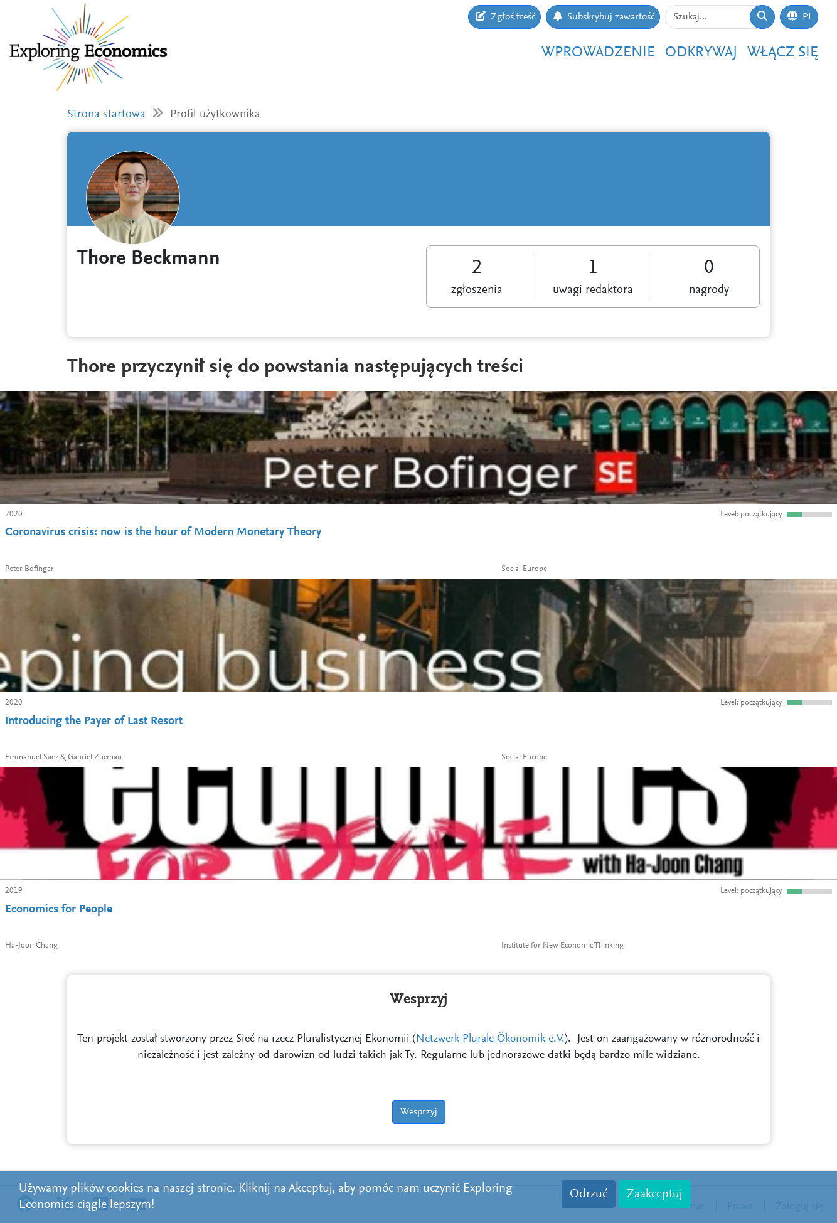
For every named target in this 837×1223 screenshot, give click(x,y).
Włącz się (782, 52)
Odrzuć (588, 1194)
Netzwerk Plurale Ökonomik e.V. (490, 1039)
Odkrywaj (701, 52)
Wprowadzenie (598, 52)
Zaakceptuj (655, 1194)
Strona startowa (106, 114)
